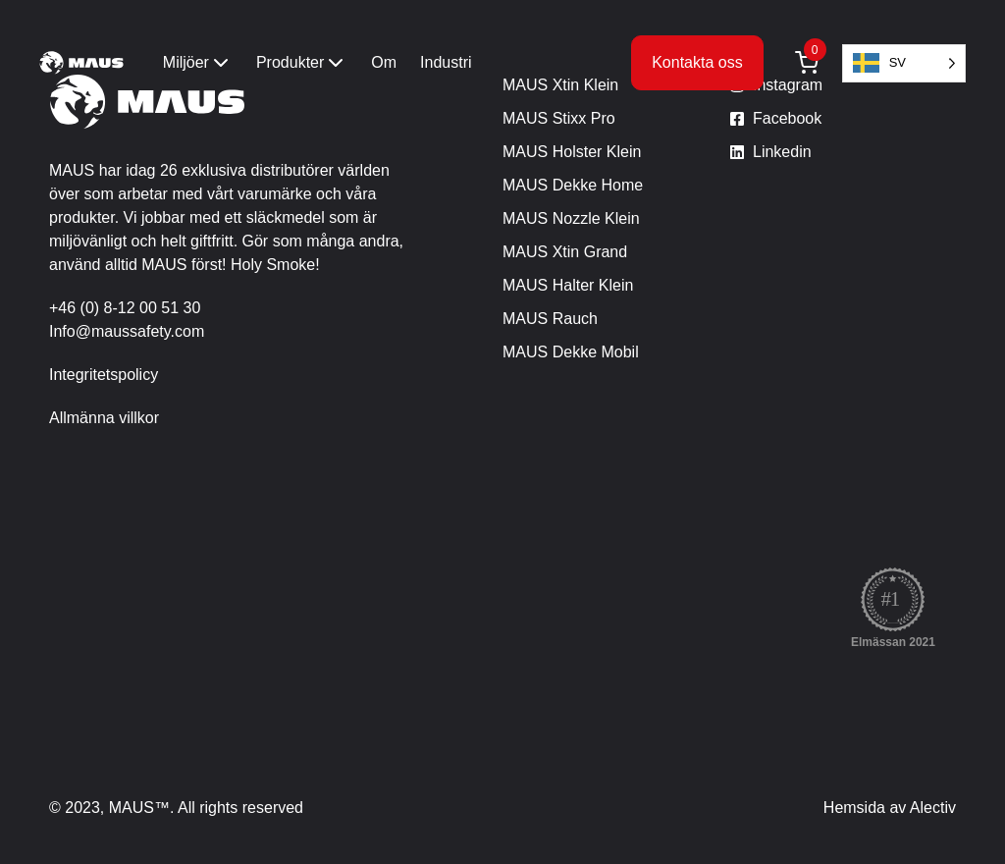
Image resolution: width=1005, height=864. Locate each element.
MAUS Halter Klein (567, 285)
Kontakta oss (697, 62)
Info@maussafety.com (126, 331)
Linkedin (782, 151)
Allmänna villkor (104, 417)
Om (384, 62)
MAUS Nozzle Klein (571, 218)
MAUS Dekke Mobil (570, 352)
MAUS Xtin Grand (564, 251)
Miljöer (198, 63)
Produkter (301, 63)
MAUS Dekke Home (572, 185)
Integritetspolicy (103, 374)
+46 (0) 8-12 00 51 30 (124, 307)
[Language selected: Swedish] (904, 63)
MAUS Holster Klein (571, 151)
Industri (445, 62)
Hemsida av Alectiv (889, 807)
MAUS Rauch (550, 318)
